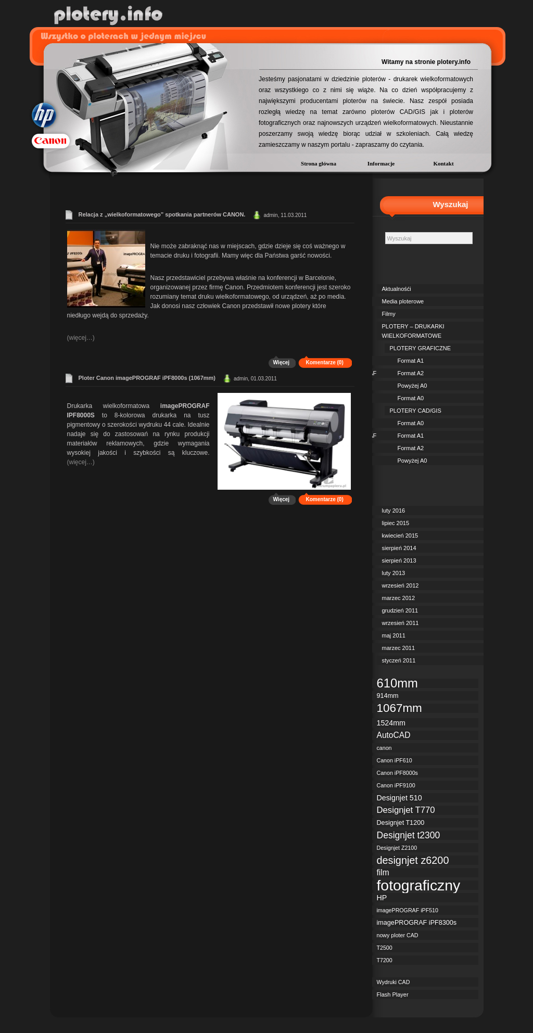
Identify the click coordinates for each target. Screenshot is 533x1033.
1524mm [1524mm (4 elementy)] (391, 723)
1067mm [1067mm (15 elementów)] (399, 708)
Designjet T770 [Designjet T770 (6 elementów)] (406, 810)
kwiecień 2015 (400, 535)
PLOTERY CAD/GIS (415, 410)
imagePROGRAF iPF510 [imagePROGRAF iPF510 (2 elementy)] (407, 910)
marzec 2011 (398, 648)
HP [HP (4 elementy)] (382, 898)
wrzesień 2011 (400, 623)
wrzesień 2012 (400, 585)
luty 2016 (393, 510)
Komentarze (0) (325, 362)
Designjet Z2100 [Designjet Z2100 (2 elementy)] (397, 848)
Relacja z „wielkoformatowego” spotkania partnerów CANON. (162, 214)
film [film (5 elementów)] (383, 872)
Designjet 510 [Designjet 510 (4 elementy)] (399, 798)
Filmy (389, 314)
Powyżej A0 (412, 385)
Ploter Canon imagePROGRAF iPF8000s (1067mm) (147, 378)
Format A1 (411, 361)
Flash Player (393, 994)
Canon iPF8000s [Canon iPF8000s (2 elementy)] (397, 773)
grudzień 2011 (400, 610)
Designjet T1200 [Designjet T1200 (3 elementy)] (401, 822)
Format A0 (411, 398)
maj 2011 (393, 635)
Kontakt (443, 163)
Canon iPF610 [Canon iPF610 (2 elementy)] (394, 760)
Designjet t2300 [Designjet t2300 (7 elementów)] (408, 835)
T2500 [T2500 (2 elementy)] (384, 948)
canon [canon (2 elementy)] (384, 748)
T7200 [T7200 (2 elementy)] (384, 960)
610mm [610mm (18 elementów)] (397, 683)
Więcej (281, 362)
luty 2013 (393, 573)
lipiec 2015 (396, 523)
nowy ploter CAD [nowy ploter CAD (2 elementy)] (397, 935)
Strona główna (318, 163)
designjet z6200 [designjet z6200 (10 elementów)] (413, 860)
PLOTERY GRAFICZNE (420, 348)
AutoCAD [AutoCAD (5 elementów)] (394, 735)
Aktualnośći (396, 289)
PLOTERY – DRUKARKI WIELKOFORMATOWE (413, 331)
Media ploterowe (403, 301)
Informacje (381, 163)
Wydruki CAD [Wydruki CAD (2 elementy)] (393, 982)
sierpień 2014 (399, 548)
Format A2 (411, 373)
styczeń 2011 (399, 660)
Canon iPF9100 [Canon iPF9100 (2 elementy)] (396, 785)
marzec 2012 (398, 598)
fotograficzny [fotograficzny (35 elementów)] (419, 885)
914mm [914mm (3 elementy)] (388, 695)
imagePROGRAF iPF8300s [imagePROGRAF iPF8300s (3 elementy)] (417, 922)
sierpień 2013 (399, 560)
